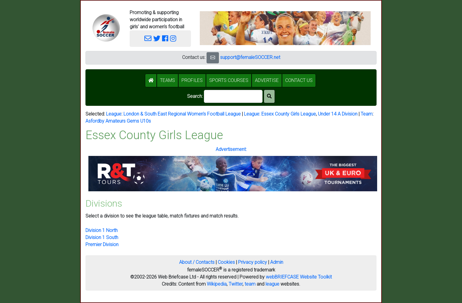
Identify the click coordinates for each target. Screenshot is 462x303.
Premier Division (101, 244)
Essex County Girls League (288, 114)
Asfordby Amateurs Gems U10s (118, 121)
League (113, 114)
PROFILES (192, 80)
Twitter (235, 284)
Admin (276, 262)
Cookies (226, 262)
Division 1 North (101, 230)
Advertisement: (231, 149)
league (272, 284)
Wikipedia (217, 284)
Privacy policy (252, 262)
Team (366, 114)
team (250, 284)
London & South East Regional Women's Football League (182, 114)
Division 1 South (101, 237)
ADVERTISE (267, 80)
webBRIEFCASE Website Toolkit (299, 277)
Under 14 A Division (337, 114)
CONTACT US (299, 80)
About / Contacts (196, 262)
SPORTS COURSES (228, 80)
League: (252, 114)
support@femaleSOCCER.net (250, 57)
